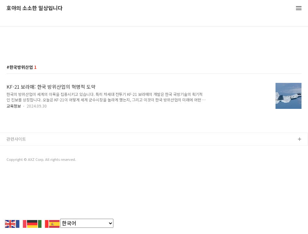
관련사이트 (16, 139)
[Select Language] (86, 223)
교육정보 (13, 106)
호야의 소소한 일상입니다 (34, 8)
